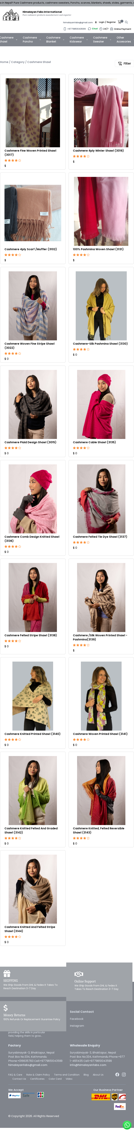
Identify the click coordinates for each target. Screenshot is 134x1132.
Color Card (55, 1079)
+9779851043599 (76, 29)
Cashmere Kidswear (79, 39)
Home (4, 62)
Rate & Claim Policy (38, 1074)
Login (102, 22)
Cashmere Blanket (55, 39)
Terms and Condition (67, 1074)
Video (69, 1079)
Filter (124, 63)
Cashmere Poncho (32, 39)
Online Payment (122, 29)
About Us (98, 1074)
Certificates (37, 1079)
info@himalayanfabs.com (88, 1065)
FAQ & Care (15, 1074)
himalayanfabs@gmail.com (78, 22)
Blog (86, 1074)
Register (111, 22)
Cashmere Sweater (102, 39)
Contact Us (19, 1079)
